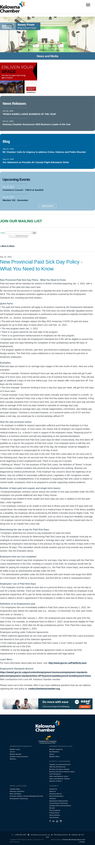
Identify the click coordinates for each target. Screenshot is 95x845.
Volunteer (52, 798)
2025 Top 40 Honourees (57, 767)
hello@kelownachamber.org (40, 834)
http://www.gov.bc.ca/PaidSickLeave (67, 663)
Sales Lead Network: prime (58, 776)
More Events (47, 206)
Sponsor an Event (55, 781)
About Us (52, 791)
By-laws (52, 808)
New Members (54, 751)
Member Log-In (15, 749)
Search (51, 754)
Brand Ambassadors (56, 796)
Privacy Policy (54, 812)
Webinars (13, 759)
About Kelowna (54, 815)
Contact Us (53, 789)
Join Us (12, 751)
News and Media (15, 793)
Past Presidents (54, 810)
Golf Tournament (55, 774)
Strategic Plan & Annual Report (60, 805)
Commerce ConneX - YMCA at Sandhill (23, 190)
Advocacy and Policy (17, 791)
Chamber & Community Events (60, 764)
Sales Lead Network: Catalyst (59, 778)
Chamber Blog (15, 789)
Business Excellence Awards (59, 769)
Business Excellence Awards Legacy (62, 771)
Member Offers (54, 756)
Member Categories (56, 749)
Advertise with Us (55, 793)
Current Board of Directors (58, 803)
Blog (6, 141)
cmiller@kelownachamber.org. (44, 688)
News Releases (14, 104)
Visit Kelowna (54, 817)
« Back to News (7, 246)
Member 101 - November (15, 200)
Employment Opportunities (58, 801)
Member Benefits (16, 754)
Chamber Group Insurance (19, 756)
